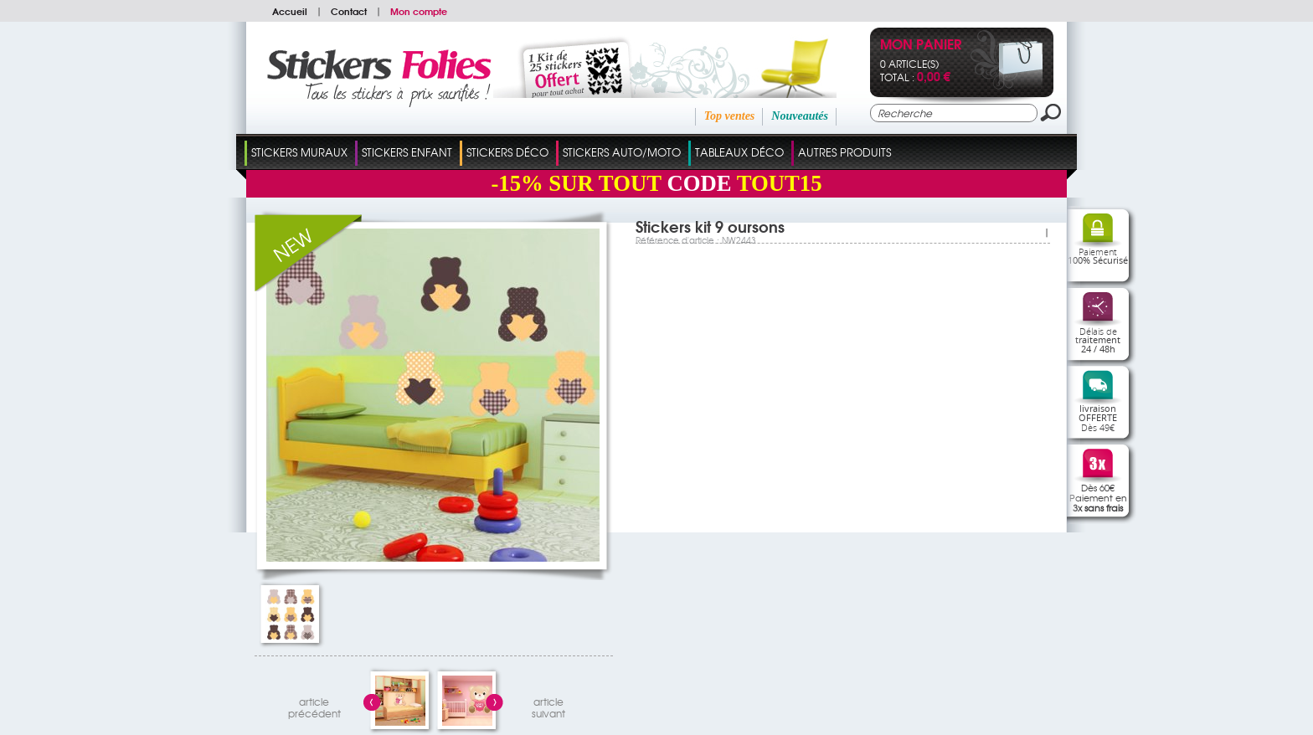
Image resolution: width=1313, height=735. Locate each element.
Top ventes (729, 116)
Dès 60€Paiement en (1098, 497)
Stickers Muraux (299, 152)
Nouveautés (799, 116)
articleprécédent (314, 705)
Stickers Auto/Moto (622, 152)
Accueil (289, 10)
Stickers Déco (507, 152)
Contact (349, 10)
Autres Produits (844, 152)
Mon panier (920, 46)
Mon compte (418, 10)
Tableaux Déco (739, 152)
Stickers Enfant (407, 152)
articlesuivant (548, 705)
